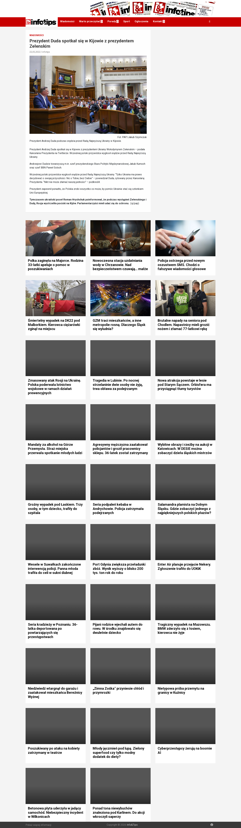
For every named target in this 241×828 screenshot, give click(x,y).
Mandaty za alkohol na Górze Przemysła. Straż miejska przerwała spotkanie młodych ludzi (55, 449)
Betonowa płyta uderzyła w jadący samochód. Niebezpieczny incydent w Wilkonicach (55, 812)
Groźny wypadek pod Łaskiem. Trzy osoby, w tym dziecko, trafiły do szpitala (55, 509)
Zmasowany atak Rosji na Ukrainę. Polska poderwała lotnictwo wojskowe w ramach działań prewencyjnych (54, 386)
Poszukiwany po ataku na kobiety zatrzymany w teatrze (54, 750)
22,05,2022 (34, 52)
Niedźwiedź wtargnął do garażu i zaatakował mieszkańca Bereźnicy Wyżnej (55, 693)
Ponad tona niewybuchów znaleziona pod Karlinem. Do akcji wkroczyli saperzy (119, 812)
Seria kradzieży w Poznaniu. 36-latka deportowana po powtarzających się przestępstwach (53, 631)
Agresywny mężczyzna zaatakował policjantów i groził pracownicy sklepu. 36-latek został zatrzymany (120, 449)
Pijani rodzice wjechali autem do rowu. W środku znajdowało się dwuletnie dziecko (117, 629)
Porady (111, 21)
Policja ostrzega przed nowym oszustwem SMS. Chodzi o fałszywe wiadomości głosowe (182, 265)
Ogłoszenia (141, 21)
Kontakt (157, 21)
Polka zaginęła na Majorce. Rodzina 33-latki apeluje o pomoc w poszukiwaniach (55, 265)
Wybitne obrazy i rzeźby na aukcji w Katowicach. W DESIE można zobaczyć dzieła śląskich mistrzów (185, 449)
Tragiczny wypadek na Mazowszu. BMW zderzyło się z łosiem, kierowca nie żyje (184, 629)
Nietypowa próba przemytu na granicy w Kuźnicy (181, 691)
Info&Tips (132, 824)
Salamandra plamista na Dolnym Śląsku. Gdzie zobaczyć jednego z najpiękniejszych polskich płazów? (184, 509)
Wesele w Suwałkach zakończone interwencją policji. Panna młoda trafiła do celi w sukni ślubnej (54, 568)
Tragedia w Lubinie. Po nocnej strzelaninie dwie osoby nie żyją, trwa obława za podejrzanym (118, 384)
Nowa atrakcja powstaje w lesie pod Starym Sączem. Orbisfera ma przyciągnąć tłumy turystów (184, 384)
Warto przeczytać (89, 21)
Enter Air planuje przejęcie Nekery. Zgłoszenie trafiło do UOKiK (184, 566)
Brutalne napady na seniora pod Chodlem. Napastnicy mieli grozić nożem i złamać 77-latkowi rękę (183, 325)
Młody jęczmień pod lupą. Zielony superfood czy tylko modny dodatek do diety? (118, 752)
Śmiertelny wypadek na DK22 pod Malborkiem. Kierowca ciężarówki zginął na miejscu (54, 325)
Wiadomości (67, 21)
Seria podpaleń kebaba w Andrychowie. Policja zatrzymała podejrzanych (118, 509)
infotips (46, 52)
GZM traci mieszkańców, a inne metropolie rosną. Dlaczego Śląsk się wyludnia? (119, 325)
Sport (126, 21)
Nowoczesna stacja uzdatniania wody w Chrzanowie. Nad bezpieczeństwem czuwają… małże (120, 265)
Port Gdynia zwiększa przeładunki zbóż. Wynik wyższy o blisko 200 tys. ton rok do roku (119, 568)
